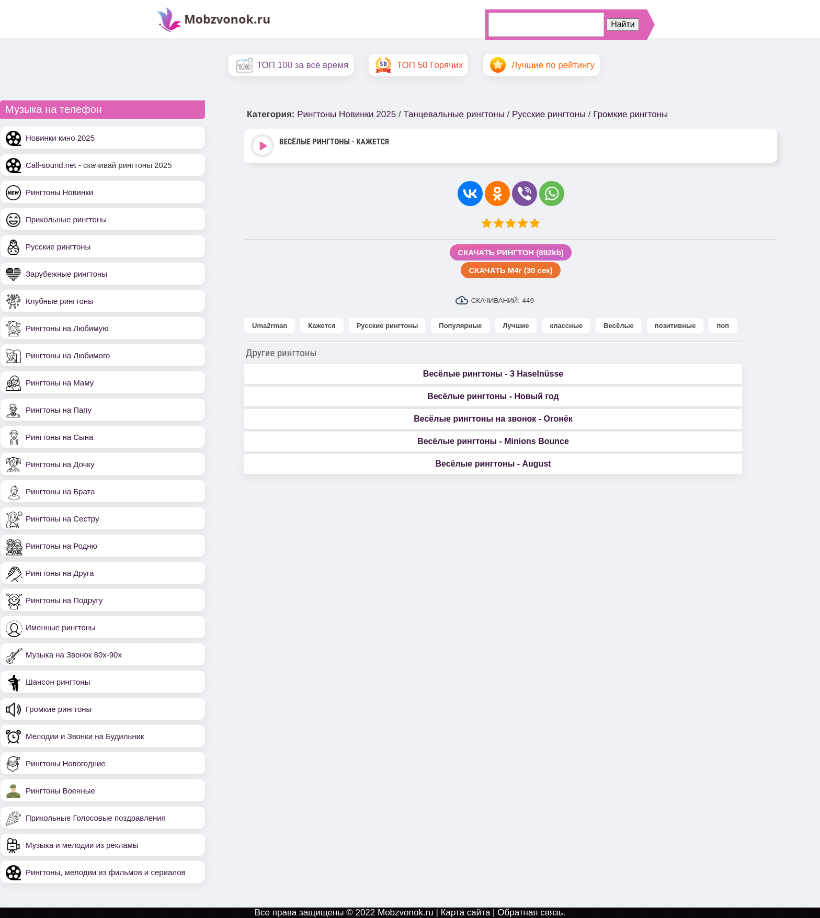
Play (263, 147)
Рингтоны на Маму (60, 382)
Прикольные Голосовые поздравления (96, 817)
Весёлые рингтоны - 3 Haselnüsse (493, 373)
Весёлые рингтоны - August (493, 463)
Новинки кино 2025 (60, 137)
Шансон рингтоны (58, 681)
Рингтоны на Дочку (60, 464)
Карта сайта (466, 912)
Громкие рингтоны (59, 709)
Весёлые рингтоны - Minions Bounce (493, 441)
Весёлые (618, 326)
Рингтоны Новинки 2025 (346, 114)
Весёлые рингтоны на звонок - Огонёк (493, 418)
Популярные (460, 326)
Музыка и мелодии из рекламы (82, 845)
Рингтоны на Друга (60, 573)
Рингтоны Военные (60, 790)
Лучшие (516, 326)
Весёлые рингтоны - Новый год (493, 396)
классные (566, 326)
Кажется (321, 326)
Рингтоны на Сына (59, 437)
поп (722, 326)
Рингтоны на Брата (60, 491)
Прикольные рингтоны (66, 219)
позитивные (675, 326)
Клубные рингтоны (60, 301)
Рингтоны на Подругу (64, 600)
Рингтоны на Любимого (68, 355)
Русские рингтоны (58, 246)
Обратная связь (530, 912)
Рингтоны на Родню (61, 545)
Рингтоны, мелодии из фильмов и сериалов (106, 872)
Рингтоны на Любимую (67, 328)
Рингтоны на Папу (59, 409)
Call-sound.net (51, 165)
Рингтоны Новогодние (66, 763)
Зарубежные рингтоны (66, 273)
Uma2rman (269, 326)
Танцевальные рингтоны (454, 114)
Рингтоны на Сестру (62, 518)
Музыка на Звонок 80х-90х (74, 654)
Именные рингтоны (61, 627)
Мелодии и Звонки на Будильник (85, 736)
